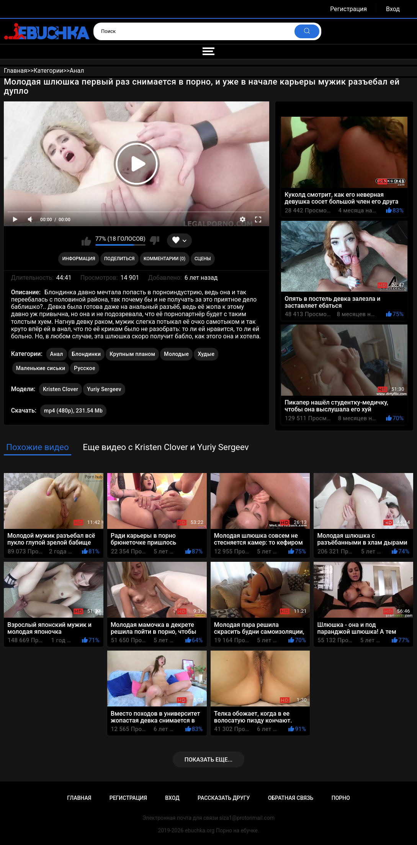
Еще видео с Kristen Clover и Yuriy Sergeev (166, 447)
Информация (78, 258)
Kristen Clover (60, 387)
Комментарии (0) (164, 258)
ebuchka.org (199, 830)
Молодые (176, 354)
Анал (56, 354)
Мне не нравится (154, 241)
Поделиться (119, 258)
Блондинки (86, 354)
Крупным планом (132, 354)
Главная (79, 798)
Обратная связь (290, 798)
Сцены (203, 258)
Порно (341, 798)
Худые (206, 354)
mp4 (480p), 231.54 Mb (73, 411)
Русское (84, 368)
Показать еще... (209, 759)
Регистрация (348, 9)
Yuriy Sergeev (104, 387)
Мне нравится (86, 241)
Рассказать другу (224, 798)
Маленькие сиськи (40, 368)
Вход (393, 9)
